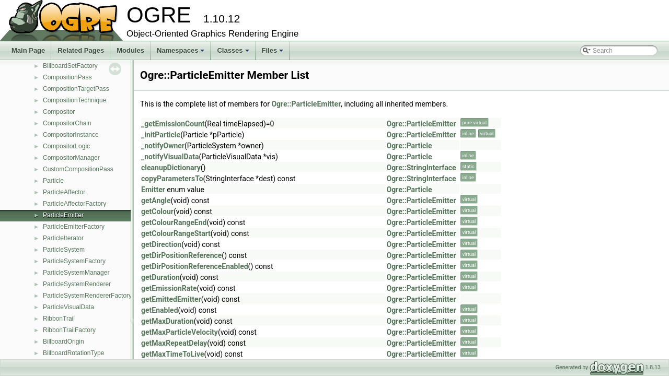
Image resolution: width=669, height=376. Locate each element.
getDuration (160, 277)
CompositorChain (67, 123)
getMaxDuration (167, 321)
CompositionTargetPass (76, 88)
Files (273, 53)
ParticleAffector (64, 192)
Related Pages (80, 50)
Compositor (59, 111)
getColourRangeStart (176, 233)
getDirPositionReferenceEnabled (194, 266)
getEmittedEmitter (171, 299)
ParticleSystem (64, 249)
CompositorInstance (71, 134)
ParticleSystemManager (76, 272)
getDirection (161, 244)
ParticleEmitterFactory (74, 226)
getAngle (156, 200)
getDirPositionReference (181, 255)
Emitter (153, 189)
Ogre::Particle (409, 146)
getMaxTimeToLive (172, 354)
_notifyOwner (162, 146)
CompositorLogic (66, 146)
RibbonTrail (59, 318)
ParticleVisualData (68, 307)
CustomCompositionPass (78, 169)
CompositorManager (71, 157)
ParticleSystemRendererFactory (87, 295)
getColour (157, 211)
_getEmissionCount (173, 124)
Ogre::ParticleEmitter (306, 104)
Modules (130, 50)
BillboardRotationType (73, 353)
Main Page (28, 50)
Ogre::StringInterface (421, 167)
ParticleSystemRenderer (77, 284)
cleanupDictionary (171, 167)
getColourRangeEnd (173, 222)
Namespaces (181, 53)
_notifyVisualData (170, 156)
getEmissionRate (169, 288)
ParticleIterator (63, 238)
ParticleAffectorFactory (74, 203)
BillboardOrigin (63, 341)
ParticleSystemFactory (74, 261)
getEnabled (159, 310)
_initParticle (160, 135)
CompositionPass (67, 77)
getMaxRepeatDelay (174, 343)
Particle (53, 180)
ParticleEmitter (63, 215)
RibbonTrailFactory (69, 330)
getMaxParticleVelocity (179, 332)
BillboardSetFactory (70, 65)
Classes (233, 53)
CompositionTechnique (74, 100)
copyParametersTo (172, 178)
